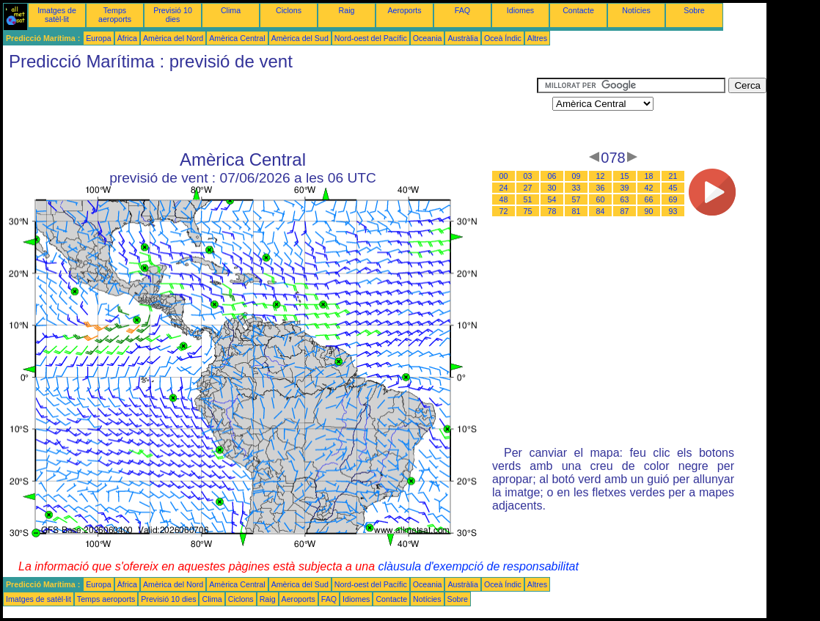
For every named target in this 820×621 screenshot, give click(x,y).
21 (673, 176)
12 (600, 176)
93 (673, 211)
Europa (98, 38)
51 (528, 199)
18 (649, 176)
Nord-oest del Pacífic (370, 38)
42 (649, 187)
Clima (231, 10)
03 (528, 176)
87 (625, 211)
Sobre (694, 10)
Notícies (636, 10)
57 (576, 199)
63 (625, 199)
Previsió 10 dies (172, 14)
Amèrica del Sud (300, 38)
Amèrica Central (237, 38)
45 (673, 187)
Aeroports (404, 10)
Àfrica (127, 38)
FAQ (462, 10)
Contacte (578, 10)
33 (576, 187)
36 (600, 187)
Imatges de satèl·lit (56, 14)
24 (503, 187)
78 (552, 211)
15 (625, 176)
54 (552, 199)
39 (625, 187)
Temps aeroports (114, 14)
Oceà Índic (502, 38)
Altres (537, 38)
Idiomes (520, 10)
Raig (347, 10)
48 (503, 199)
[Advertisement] (270, 111)
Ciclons (288, 10)
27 (528, 187)
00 (503, 176)
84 (600, 211)
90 (649, 211)
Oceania (427, 38)
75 (528, 211)
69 (673, 199)
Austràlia (462, 38)
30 (552, 187)
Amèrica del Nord (173, 38)
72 (503, 211)
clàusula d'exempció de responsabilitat (478, 566)
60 (600, 199)
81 (576, 211)
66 (649, 199)
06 (552, 176)
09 (576, 176)
